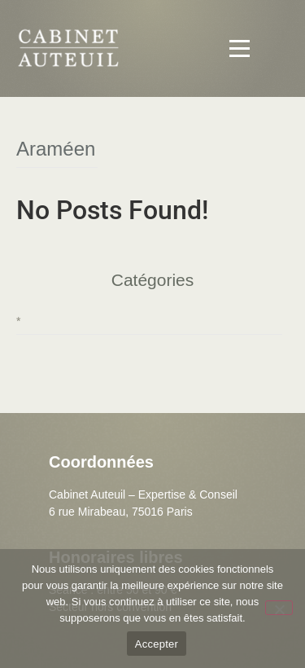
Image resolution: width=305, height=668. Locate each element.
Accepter (156, 644)
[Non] (279, 607)
